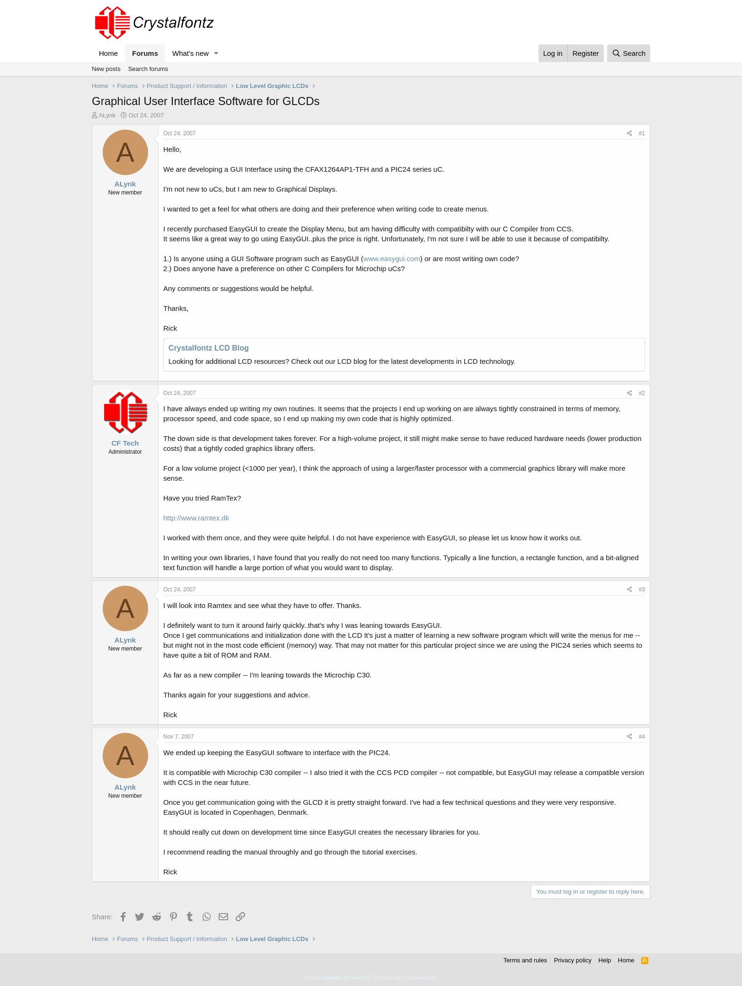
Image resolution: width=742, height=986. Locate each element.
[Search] (628, 53)
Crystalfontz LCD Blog (208, 348)
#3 (642, 589)
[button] (216, 53)
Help (605, 960)
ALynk (107, 115)
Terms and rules (525, 960)
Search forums (148, 68)
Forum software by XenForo (371, 977)
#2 (642, 393)
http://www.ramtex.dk (196, 518)
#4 (642, 736)
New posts (106, 68)
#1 (642, 133)
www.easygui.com (391, 259)
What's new (190, 53)
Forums (145, 53)
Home (108, 53)
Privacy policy (573, 960)
